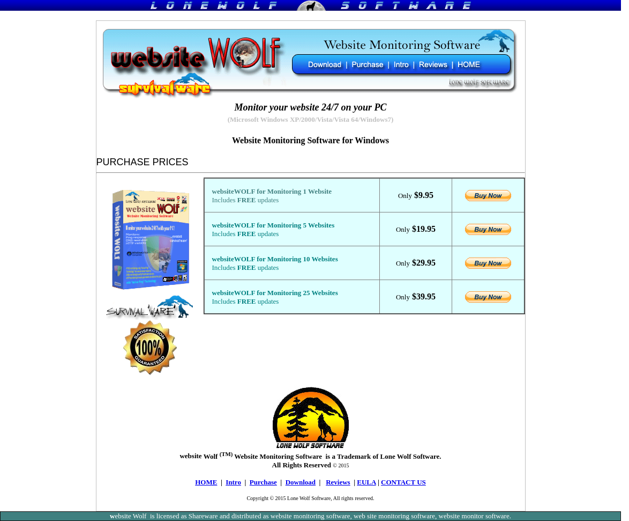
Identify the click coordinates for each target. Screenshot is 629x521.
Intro (233, 482)
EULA (366, 482)
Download (301, 482)
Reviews (338, 482)
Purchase (263, 482)
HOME (206, 482)
